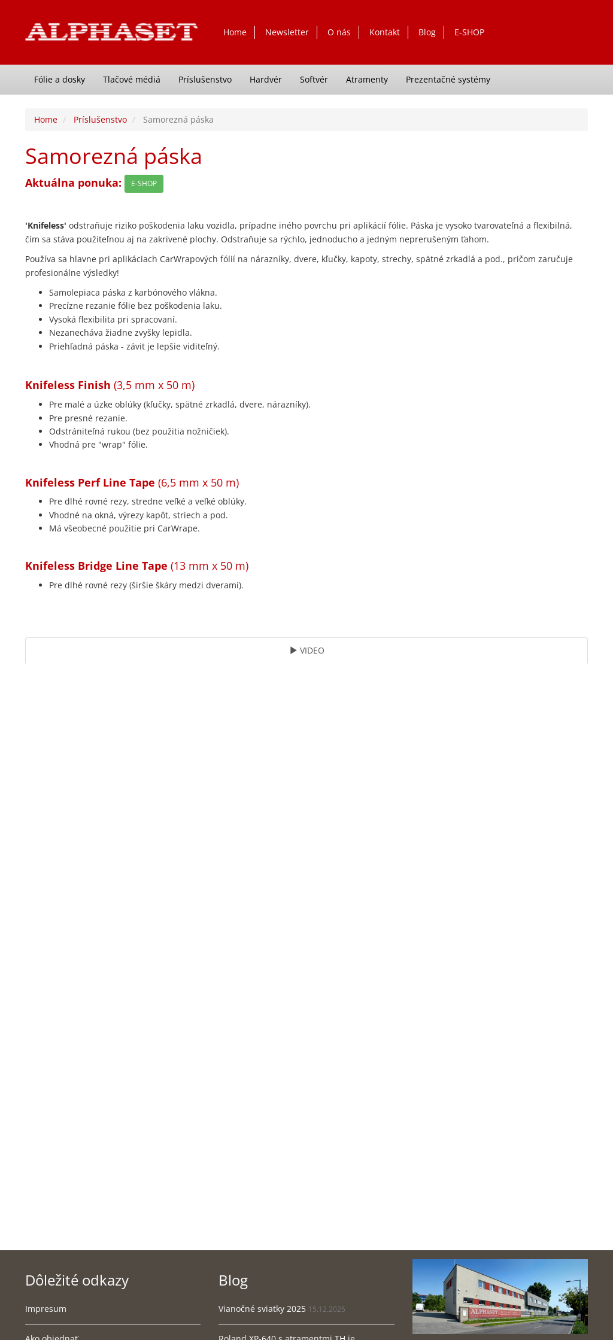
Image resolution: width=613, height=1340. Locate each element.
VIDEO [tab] (306, 650)
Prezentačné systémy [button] (448, 79)
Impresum (45, 1308)
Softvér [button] (314, 79)
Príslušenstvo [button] (205, 79)
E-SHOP (469, 32)
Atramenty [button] (367, 79)
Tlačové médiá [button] (131, 79)
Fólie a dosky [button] (59, 79)
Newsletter (287, 32)
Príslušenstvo (100, 119)
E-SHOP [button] (144, 183)
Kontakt (384, 32)
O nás (339, 32)
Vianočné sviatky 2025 (262, 1308)
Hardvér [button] (266, 79)
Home (235, 32)
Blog (427, 32)
